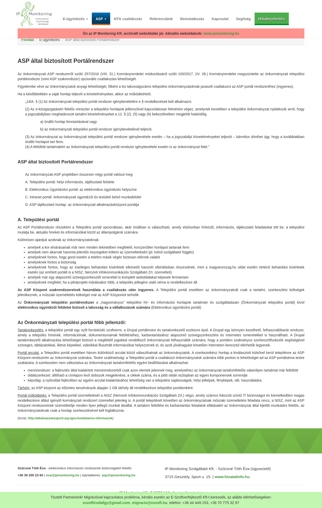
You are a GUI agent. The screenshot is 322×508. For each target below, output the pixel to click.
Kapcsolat (220, 19)
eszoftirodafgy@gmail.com (106, 503)
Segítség (243, 19)
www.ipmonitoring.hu (221, 33)
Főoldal (27, 40)
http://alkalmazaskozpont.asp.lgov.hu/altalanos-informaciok (70, 418)
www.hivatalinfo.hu (232, 477)
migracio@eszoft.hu (149, 503)
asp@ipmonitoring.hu (118, 475)
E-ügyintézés (75, 19)
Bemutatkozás (192, 19)
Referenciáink (161, 19)
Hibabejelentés (271, 19)
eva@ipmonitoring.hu (62, 475)
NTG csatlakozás (128, 19)
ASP (101, 19)
